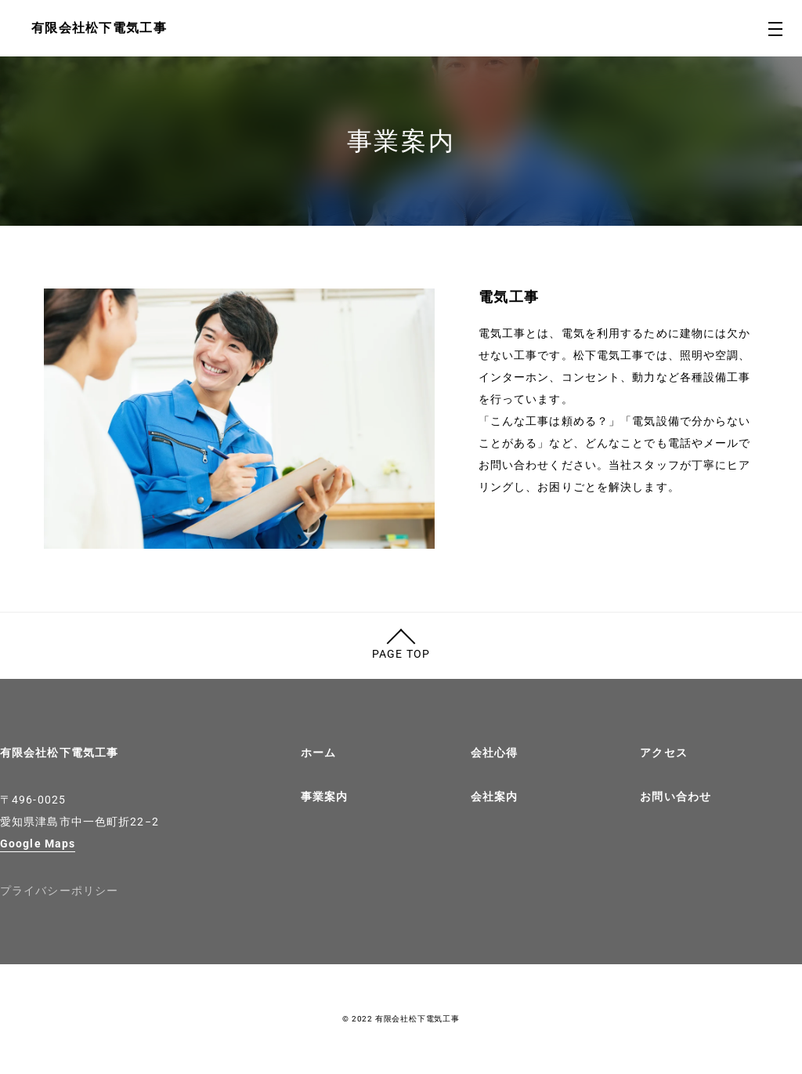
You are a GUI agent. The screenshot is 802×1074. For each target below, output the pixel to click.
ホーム (318, 752)
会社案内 (494, 796)
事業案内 (324, 796)
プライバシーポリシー (59, 890)
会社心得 (494, 752)
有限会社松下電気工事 (59, 752)
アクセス (663, 752)
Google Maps (37, 843)
